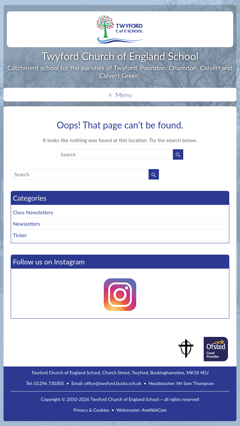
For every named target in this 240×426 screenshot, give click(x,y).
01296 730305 (49, 383)
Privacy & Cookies (91, 410)
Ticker (20, 235)
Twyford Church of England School (120, 56)
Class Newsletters (33, 212)
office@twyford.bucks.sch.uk (112, 383)
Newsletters (26, 223)
